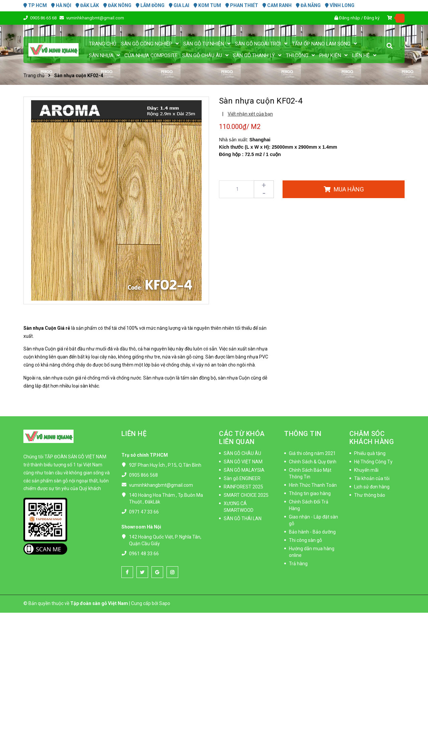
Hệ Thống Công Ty (373, 461)
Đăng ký (372, 17)
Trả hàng (298, 563)
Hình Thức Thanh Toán (313, 485)
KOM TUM (207, 5)
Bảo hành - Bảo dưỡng (312, 532)
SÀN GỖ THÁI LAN (242, 518)
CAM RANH (277, 5)
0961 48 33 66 (144, 553)
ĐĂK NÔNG (117, 5)
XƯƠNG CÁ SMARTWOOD (238, 507)
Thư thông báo (369, 495)
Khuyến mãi (366, 470)
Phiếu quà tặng (370, 453)
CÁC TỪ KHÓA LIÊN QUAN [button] (242, 438)
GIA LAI (179, 5)
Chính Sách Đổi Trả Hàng (308, 505)
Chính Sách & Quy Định (312, 461)
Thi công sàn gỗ (305, 540)
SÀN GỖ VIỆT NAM (243, 461)
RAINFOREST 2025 (243, 486)
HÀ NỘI (61, 5)
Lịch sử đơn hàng (372, 486)
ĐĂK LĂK (87, 5)
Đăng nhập (349, 17)
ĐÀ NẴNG (308, 5)
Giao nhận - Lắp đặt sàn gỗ (313, 520)
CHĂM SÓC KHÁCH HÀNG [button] (371, 438)
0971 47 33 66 (144, 511)
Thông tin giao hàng (310, 493)
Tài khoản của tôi (372, 478)
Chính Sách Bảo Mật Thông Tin (310, 473)
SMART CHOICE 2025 (246, 495)
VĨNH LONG (339, 5)
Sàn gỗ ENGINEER (242, 478)
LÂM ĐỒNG (150, 5)
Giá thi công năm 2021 (312, 453)
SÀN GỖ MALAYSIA (244, 470)
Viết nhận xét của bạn (250, 114)
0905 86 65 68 (44, 17)
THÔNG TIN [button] (303, 434)
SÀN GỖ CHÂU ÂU (242, 453)
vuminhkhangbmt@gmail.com (95, 17)
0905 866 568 (143, 475)
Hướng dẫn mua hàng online (311, 552)
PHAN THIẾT (241, 5)
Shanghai (260, 139)
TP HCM (35, 5)
